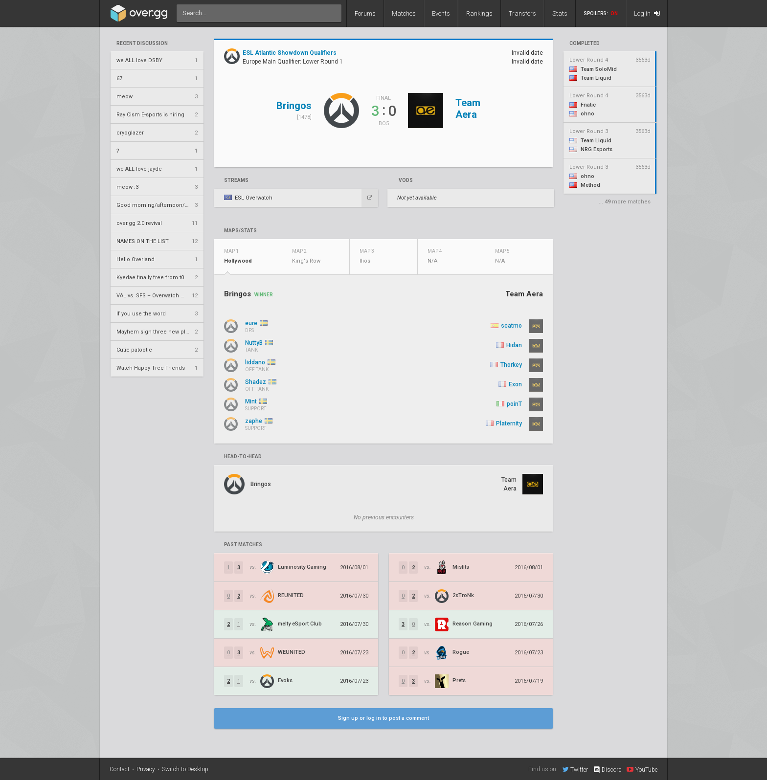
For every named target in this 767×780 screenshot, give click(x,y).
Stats (559, 13)
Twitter (575, 769)
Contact (120, 769)
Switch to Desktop (185, 769)
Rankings (479, 13)
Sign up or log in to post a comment (383, 718)
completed (584, 43)
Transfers (522, 13)
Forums (365, 13)
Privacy (145, 769)
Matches (404, 13)
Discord (607, 770)
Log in (647, 13)
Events (441, 13)
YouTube (642, 769)
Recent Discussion (142, 43)
